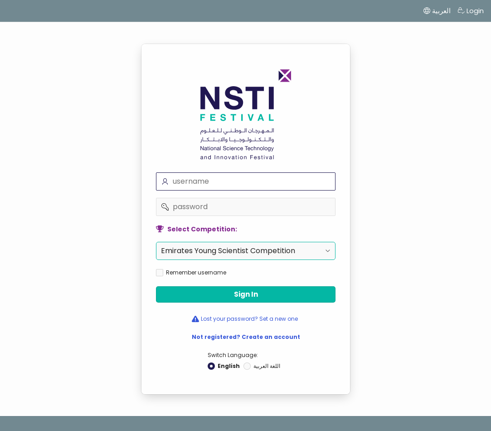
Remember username (196, 272)
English (229, 366)
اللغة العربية (266, 366)
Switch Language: (233, 355)
